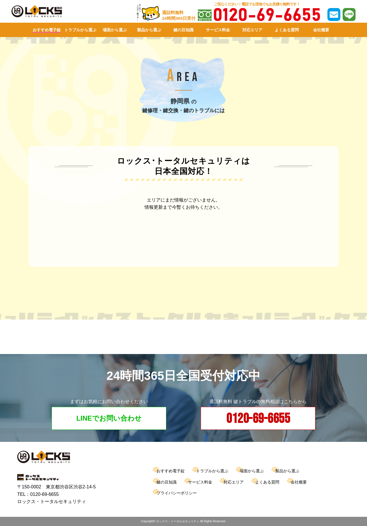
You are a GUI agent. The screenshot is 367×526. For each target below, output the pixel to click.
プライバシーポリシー (177, 493)
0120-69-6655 (258, 419)
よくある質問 (287, 30)
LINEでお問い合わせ (109, 418)
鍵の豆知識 (183, 30)
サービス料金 (218, 30)
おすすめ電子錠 (47, 30)
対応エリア (252, 30)
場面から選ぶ (115, 30)
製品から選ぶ (149, 30)
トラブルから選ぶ (80, 30)
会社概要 (321, 30)
